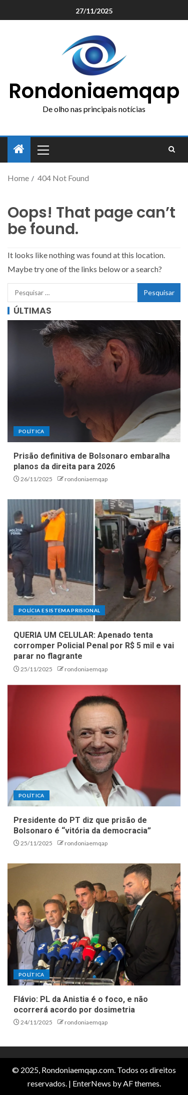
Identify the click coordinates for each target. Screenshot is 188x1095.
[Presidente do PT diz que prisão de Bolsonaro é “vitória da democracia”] (94, 745)
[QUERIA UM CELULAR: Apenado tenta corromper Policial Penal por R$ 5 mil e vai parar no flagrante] (94, 560)
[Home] (19, 149)
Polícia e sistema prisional (59, 610)
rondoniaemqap (86, 479)
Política (31, 431)
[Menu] (42, 149)
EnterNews (91, 1083)
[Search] (172, 149)
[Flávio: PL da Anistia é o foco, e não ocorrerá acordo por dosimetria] (94, 924)
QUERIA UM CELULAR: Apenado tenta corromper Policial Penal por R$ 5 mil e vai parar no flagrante (94, 645)
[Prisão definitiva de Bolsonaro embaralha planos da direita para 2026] (94, 381)
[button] (42, 149)
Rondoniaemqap (94, 91)
